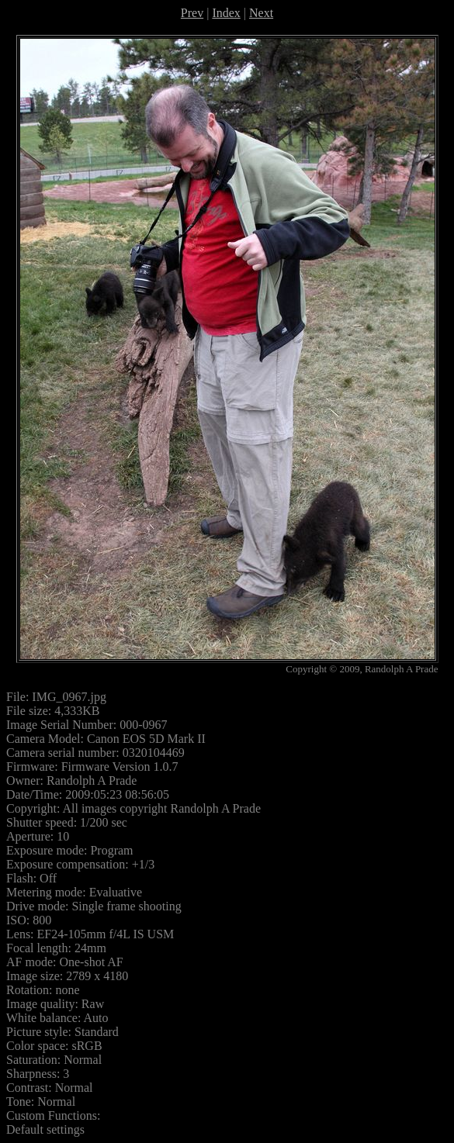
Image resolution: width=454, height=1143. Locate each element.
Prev (192, 12)
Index (226, 12)
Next (261, 12)
